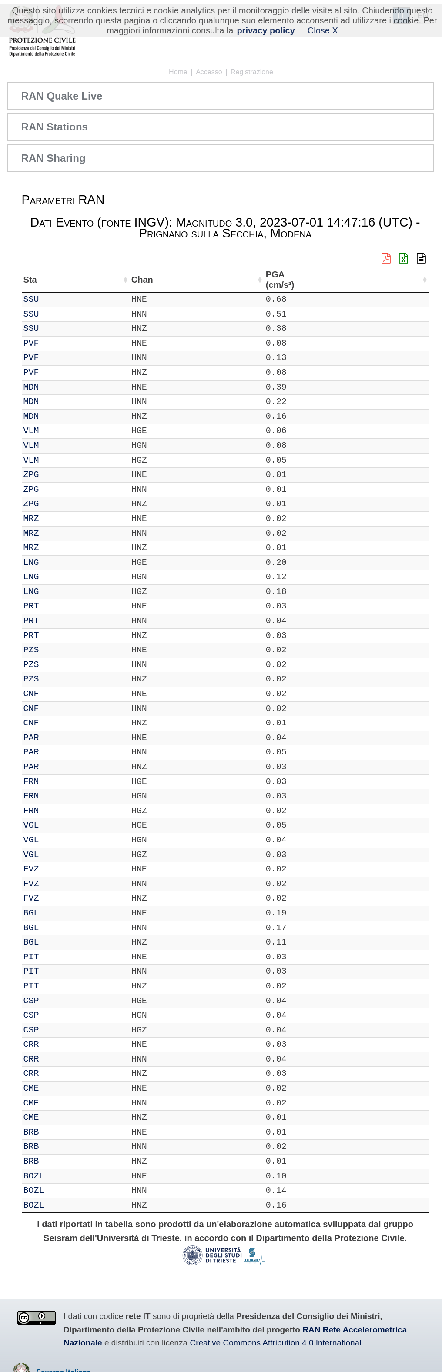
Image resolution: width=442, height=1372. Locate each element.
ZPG (56, 475)
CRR (56, 1044)
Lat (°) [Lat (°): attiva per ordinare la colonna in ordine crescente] (145, 279)
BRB (56, 1132)
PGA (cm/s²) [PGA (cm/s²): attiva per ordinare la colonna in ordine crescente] (404, 280)
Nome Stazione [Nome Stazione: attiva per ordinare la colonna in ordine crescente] (250, 279)
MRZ (56, 518)
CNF (56, 694)
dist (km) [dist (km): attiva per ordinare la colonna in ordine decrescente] (370, 280)
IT (28, 299)
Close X (323, 30)
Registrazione (252, 72)
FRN (56, 782)
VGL (56, 825)
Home (178, 72)
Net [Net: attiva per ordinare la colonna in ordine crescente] (30, 279)
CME (56, 1088)
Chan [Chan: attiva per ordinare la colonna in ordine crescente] (85, 279)
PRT (56, 606)
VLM (56, 431)
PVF (56, 343)
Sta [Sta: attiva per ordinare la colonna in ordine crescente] (54, 279)
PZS (56, 650)
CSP (56, 1001)
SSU (56, 299)
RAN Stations (54, 127)
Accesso (209, 72)
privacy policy (266, 30)
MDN (56, 387)
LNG (56, 562)
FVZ (56, 869)
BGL (56, 913)
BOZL (58, 1176)
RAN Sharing (53, 158)
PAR (56, 738)
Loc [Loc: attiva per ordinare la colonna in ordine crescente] (114, 279)
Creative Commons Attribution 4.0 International (275, 1342)
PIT (56, 957)
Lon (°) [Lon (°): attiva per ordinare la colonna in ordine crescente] (190, 279)
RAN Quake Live (62, 96)
